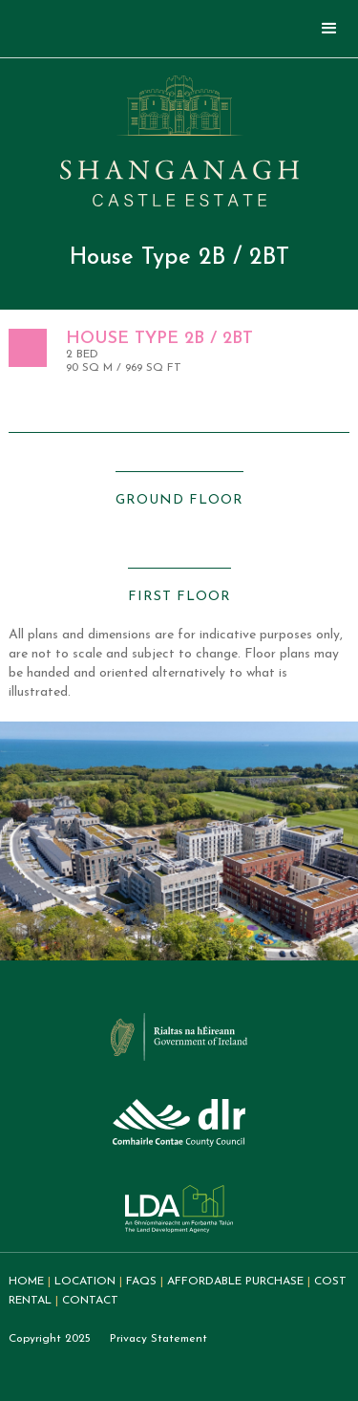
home (26, 1281)
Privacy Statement (158, 1339)
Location (85, 1281)
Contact (90, 1300)
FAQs (141, 1281)
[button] (329, 28)
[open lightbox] (179, 471)
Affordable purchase (235, 1281)
